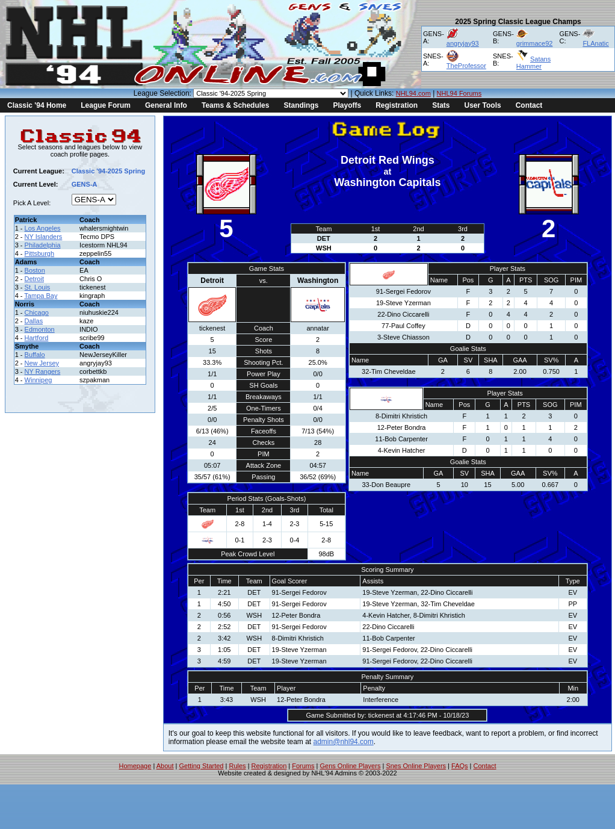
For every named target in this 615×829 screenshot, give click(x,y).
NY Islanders (44, 236)
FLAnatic (595, 43)
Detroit (34, 278)
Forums (303, 765)
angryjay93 (463, 43)
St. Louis (38, 287)
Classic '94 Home (36, 105)
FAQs (459, 765)
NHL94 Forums (459, 93)
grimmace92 (534, 43)
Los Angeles (43, 228)
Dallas (34, 320)
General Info (166, 105)
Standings (300, 105)
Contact (529, 105)
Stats (441, 105)
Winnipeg (38, 379)
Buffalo (35, 354)
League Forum (106, 105)
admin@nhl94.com (344, 741)
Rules (237, 765)
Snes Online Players (416, 765)
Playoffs (347, 105)
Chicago (37, 312)
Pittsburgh (40, 253)
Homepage (135, 765)
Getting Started (201, 765)
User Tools (483, 105)
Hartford (37, 337)
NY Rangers (43, 371)
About (165, 765)
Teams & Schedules (236, 105)
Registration (396, 105)
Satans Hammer (533, 62)
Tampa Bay (40, 295)
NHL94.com (413, 93)
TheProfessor (466, 65)
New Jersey (42, 363)
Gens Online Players (350, 765)
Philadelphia (43, 245)
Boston (35, 270)
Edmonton (40, 329)
